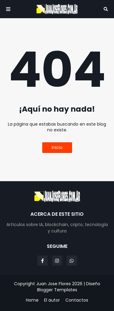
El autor (52, 300)
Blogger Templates (57, 290)
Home (32, 300)
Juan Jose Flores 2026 (59, 284)
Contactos (76, 300)
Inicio (57, 147)
